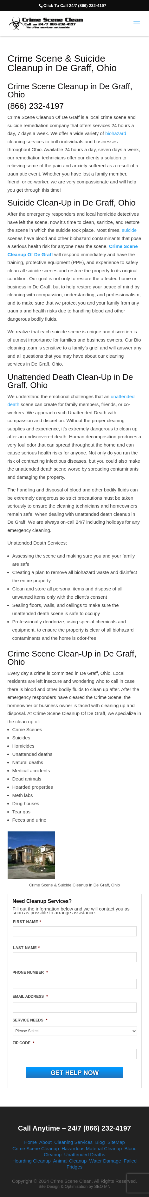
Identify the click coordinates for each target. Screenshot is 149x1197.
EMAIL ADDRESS (30, 996)
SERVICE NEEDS (30, 1020)
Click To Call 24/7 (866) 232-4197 (74, 5)
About (45, 1142)
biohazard (115, 133)
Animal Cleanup (70, 1160)
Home (30, 1142)
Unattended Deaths (84, 1154)
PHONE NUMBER (30, 972)
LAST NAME (26, 948)
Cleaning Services (73, 1142)
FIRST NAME (27, 922)
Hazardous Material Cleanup (92, 1148)
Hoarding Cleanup (31, 1160)
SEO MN (102, 1186)
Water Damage (105, 1160)
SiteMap (116, 1142)
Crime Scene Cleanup (35, 1148)
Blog (100, 1142)
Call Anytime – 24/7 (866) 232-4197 (74, 1128)
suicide (129, 230)
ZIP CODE (24, 1043)
